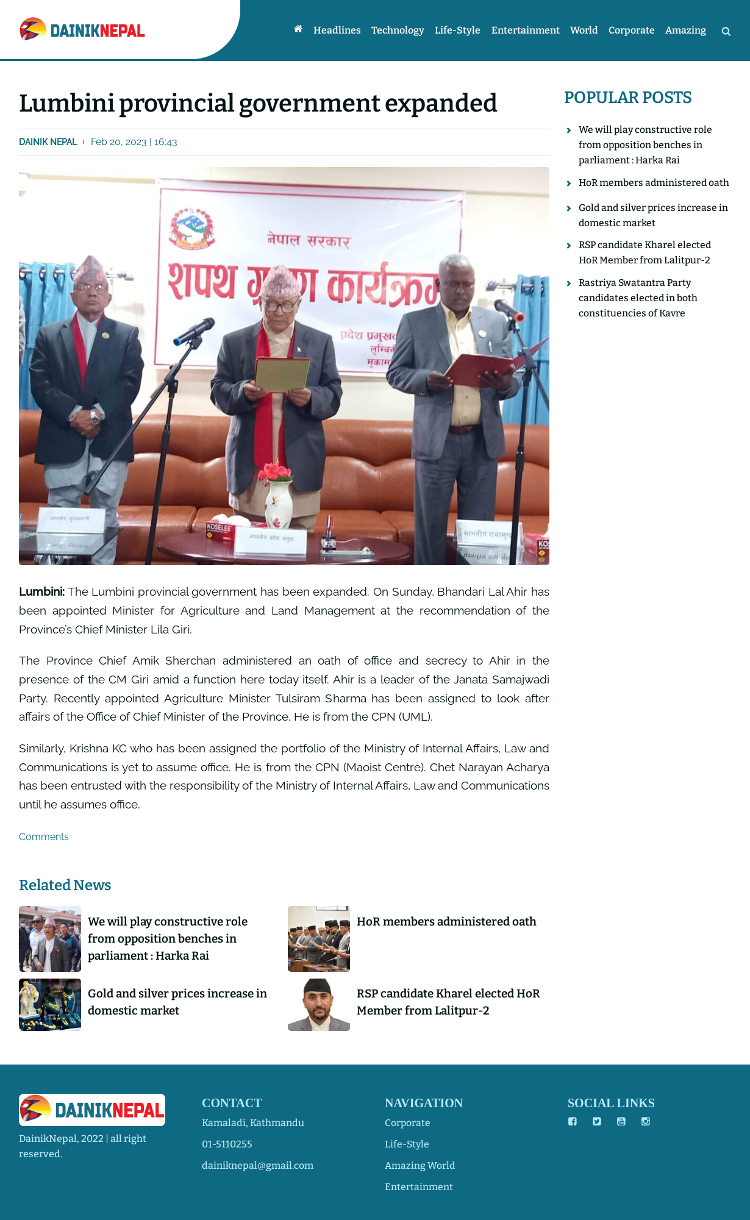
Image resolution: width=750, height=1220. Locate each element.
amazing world (420, 1165)
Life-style (461, 30)
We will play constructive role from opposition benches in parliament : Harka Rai (171, 939)
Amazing (686, 30)
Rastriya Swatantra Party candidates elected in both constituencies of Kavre (639, 312)
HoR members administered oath (450, 922)
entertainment (419, 1187)
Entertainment (528, 30)
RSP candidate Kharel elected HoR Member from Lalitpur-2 (441, 1003)
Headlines (342, 30)
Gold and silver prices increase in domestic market (181, 1003)
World (586, 30)
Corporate (633, 30)
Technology (402, 30)
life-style (407, 1144)
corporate (408, 1123)
